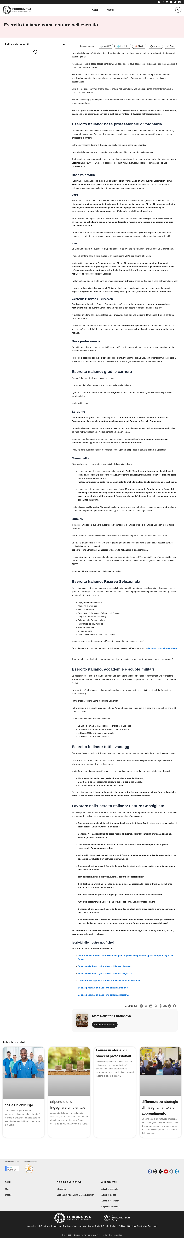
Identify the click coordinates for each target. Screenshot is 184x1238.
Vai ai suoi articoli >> (111, 1027)
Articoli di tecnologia (110, 1201)
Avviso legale (33, 1226)
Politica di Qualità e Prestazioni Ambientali (138, 1226)
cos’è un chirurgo (19, 1109)
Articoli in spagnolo (109, 1189)
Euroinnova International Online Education (75, 1195)
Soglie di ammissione (110, 1207)
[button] (177, 10)
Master (111, 9)
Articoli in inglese (108, 1195)
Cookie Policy (94, 1226)
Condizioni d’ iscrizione (50, 1226)
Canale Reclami (110, 1226)
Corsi (93, 9)
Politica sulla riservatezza (74, 1226)
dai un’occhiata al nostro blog (162, 648)
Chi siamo (61, 1189)
